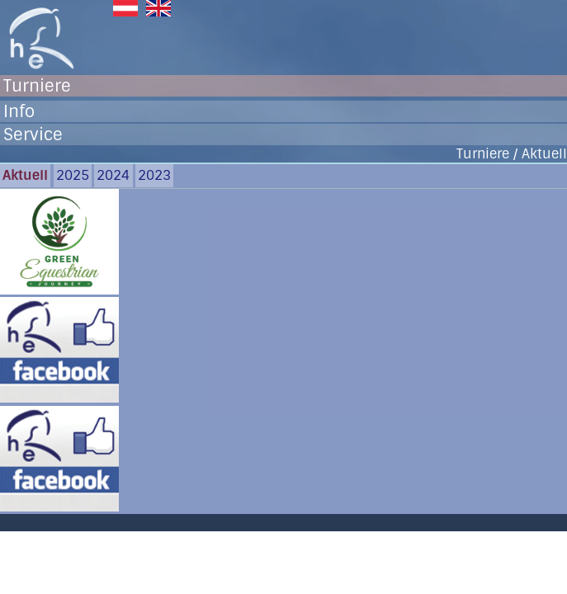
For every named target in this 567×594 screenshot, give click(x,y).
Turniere (37, 86)
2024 (113, 175)
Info (19, 111)
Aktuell (25, 175)
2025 (72, 175)
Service (33, 134)
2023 (154, 175)
